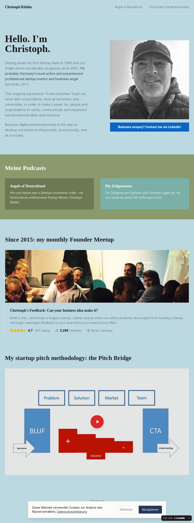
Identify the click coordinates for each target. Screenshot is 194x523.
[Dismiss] (189, 518)
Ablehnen (126, 509)
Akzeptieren (150, 509)
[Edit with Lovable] (173, 518)
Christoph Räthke (18, 7)
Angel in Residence (128, 7)
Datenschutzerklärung (72, 511)
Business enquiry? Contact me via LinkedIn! (149, 127)
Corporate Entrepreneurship (169, 7)
